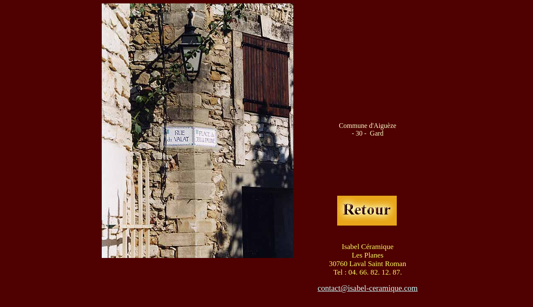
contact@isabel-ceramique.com (368, 288)
